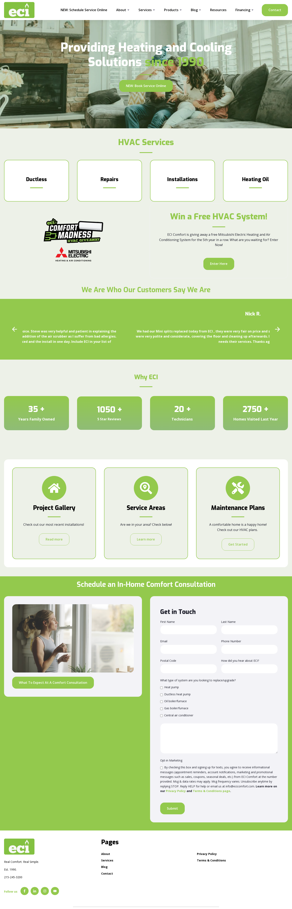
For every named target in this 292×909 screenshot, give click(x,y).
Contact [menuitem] (107, 873)
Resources (218, 10)
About (121, 10)
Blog (194, 10)
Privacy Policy (176, 791)
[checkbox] (219, 701)
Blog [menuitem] (104, 867)
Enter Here (219, 263)
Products (171, 10)
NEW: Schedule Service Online (84, 10)
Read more (54, 539)
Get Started (238, 544)
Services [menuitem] (107, 860)
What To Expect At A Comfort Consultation (53, 682)
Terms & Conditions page (211, 791)
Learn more (146, 539)
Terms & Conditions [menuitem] (211, 860)
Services (145, 10)
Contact (274, 10)
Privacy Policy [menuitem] (207, 854)
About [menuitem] (105, 854)
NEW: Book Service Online (146, 86)
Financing (242, 10)
